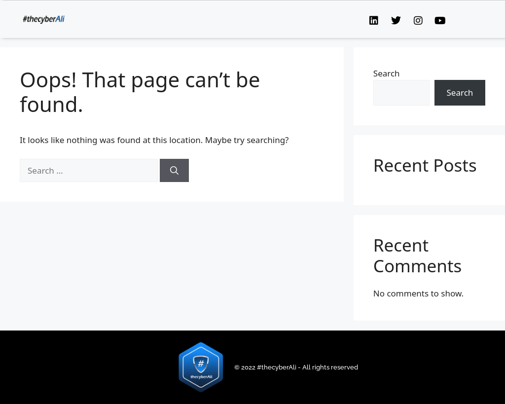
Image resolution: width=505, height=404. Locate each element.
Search (386, 73)
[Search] (174, 171)
